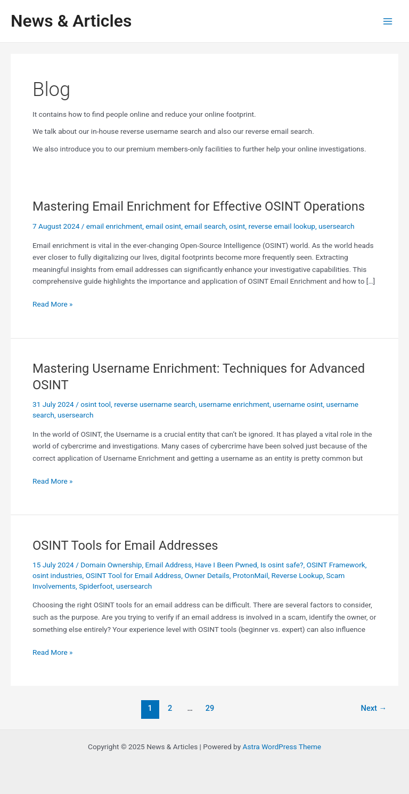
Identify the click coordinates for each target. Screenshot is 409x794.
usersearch (336, 226)
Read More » (52, 304)
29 (210, 708)
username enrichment (234, 404)
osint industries (57, 575)
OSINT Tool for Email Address (134, 575)
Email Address (168, 564)
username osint (298, 404)
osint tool (95, 404)
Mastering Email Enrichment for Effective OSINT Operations (198, 206)
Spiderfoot (96, 586)
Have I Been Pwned (226, 564)
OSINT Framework (336, 564)
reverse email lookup (281, 226)
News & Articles (71, 21)
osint (237, 226)
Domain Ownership (111, 564)
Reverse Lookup (297, 575)
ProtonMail (250, 575)
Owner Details (206, 575)
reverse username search (154, 404)
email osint (163, 226)
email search (205, 226)
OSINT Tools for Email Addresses (125, 545)
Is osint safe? (282, 564)
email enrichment (114, 226)
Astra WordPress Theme (282, 746)
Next (374, 708)
